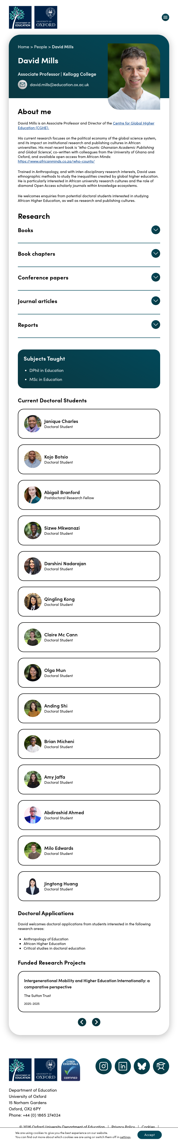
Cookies (148, 1126)
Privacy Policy (123, 1126)
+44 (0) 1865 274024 (41, 1115)
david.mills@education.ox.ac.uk (53, 84)
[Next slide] (96, 1022)
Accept (149, 1135)
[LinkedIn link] (123, 1066)
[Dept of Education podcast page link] (142, 1066)
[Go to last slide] (82, 1022)
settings (125, 1137)
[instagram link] (103, 1066)
